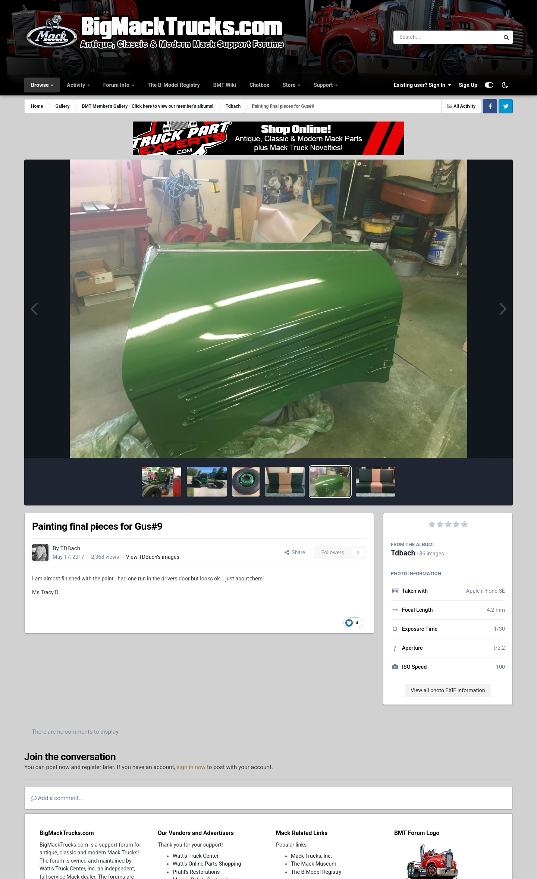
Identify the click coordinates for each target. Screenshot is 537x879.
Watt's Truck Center (196, 856)
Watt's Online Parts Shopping (207, 864)
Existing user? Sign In (422, 85)
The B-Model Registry (174, 85)
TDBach (70, 548)
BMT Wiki (224, 85)
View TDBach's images (152, 557)
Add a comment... (57, 798)
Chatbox (259, 85)
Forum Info (117, 85)
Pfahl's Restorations (196, 872)
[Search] (426, 37)
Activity (76, 85)
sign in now (191, 767)
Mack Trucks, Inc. (311, 856)
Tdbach (403, 553)
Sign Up (468, 85)
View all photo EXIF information (448, 690)
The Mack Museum (313, 864)
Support (324, 85)
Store (290, 85)
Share (295, 552)
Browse (40, 85)
